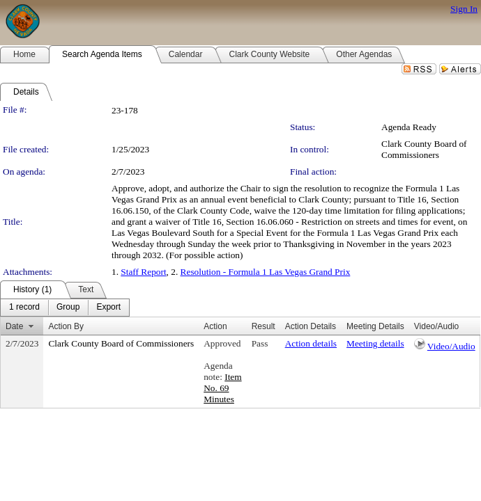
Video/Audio (451, 346)
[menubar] (65, 308)
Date (14, 326)
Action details (311, 343)
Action (215, 326)
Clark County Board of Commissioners (424, 149)
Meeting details (375, 343)
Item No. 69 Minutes (222, 388)
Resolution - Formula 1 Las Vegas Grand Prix (266, 272)
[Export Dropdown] (108, 307)
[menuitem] (24, 307)
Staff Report (143, 272)
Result (263, 326)
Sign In (464, 8)
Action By (66, 326)
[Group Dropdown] (68, 307)
